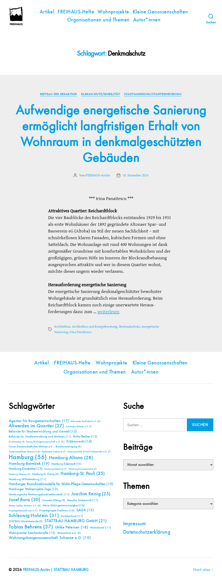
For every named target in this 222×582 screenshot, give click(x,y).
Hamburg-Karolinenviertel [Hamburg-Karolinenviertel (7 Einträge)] (82, 469)
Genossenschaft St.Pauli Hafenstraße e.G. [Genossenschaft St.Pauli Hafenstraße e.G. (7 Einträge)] (89, 451)
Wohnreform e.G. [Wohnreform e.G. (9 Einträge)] (69, 533)
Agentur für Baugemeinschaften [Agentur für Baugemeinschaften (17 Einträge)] (39, 421)
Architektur (62, 326)
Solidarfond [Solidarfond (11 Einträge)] (72, 515)
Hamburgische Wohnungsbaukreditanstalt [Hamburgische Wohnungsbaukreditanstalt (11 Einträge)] (39, 494)
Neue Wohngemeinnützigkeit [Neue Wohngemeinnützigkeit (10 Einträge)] (63, 505)
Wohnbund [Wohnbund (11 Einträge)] (100, 527)
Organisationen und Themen (98, 20)
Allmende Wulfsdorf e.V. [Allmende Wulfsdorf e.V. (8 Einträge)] (85, 421)
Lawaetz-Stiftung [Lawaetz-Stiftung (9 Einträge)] (53, 500)
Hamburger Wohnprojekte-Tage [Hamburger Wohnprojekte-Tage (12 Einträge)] (33, 489)
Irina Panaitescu (80, 332)
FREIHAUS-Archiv (98, 175)
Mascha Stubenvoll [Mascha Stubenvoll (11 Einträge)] (82, 500)
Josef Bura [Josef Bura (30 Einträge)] (25, 499)
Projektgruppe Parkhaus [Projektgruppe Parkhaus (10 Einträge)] (57, 510)
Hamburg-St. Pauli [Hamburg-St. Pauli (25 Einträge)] (82, 473)
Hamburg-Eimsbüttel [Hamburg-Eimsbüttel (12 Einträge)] (26, 468)
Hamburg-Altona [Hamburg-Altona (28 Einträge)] (71, 457)
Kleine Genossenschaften (160, 12)
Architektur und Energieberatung (95, 326)
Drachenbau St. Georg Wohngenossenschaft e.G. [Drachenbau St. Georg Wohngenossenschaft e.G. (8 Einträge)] (37, 441)
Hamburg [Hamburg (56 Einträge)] (28, 457)
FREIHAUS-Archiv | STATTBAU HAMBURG (56, 570)
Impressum (134, 523)
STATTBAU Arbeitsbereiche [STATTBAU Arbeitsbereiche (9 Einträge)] (26, 521)
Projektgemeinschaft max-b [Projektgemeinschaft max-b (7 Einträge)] (23, 510)
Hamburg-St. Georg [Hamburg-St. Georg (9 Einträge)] (45, 474)
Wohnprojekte (113, 12)
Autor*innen (146, 20)
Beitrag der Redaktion (58, 94)
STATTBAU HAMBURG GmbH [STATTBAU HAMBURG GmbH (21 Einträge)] (75, 521)
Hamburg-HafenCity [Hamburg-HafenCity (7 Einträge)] (55, 469)
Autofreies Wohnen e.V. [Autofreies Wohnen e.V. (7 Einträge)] (79, 426)
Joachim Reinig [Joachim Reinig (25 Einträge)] (90, 493)
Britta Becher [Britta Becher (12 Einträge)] (85, 436)
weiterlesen (108, 312)
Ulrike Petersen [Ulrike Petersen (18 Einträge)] (71, 527)
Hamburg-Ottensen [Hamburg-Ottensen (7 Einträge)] (19, 474)
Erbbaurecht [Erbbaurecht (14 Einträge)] (79, 441)
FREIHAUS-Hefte (76, 12)
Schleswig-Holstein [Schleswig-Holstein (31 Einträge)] (34, 515)
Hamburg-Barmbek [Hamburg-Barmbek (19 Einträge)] (29, 463)
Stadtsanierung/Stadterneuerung (153, 94)
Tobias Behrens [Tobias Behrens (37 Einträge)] (31, 527)
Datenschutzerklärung (146, 532)
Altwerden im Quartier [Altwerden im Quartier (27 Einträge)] (36, 425)
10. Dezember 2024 (135, 175)
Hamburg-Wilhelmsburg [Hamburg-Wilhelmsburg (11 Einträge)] (27, 479)
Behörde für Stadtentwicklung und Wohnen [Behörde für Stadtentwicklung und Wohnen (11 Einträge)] (40, 436)
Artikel (47, 12)
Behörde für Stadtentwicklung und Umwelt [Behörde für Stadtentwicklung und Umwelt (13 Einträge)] (43, 431)
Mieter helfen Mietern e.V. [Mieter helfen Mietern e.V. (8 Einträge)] (25, 505)
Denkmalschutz (129, 326)
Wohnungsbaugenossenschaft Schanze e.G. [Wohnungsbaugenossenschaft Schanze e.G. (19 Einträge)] (50, 537)
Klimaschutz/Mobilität (100, 94)
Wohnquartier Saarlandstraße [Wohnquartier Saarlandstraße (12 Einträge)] (32, 532)
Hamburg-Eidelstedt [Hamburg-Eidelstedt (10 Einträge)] (66, 463)
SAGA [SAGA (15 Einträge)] (85, 510)
